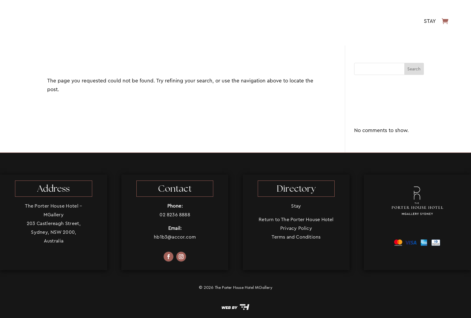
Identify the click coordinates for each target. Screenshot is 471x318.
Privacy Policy (296, 228)
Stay (430, 21)
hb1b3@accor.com (175, 236)
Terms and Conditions (296, 236)
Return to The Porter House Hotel (296, 219)
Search (414, 69)
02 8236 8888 (175, 214)
